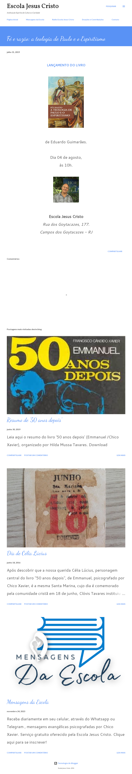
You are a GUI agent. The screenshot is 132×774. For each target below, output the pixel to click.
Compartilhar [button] (115, 251)
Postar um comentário (36, 455)
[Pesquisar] (111, 6)
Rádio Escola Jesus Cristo (63, 19)
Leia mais (121, 455)
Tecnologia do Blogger (66, 763)
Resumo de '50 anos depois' (34, 420)
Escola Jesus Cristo (33, 6)
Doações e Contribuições (93, 19)
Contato (115, 19)
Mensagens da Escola (35, 19)
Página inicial (12, 19)
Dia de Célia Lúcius (27, 553)
